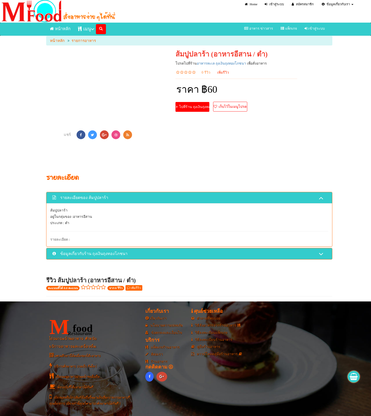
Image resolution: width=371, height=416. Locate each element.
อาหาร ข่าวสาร (258, 28)
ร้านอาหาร (156, 361)
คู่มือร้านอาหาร (206, 347)
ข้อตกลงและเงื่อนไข (163, 333)
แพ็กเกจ (289, 28)
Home (251, 4)
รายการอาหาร (84, 40)
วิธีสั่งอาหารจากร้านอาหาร (215, 325)
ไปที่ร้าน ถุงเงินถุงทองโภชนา (193, 107)
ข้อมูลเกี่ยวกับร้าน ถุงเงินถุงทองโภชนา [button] (188, 254)
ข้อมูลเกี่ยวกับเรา (337, 4)
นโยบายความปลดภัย (164, 325)
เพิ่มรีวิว (223, 72)
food (71, 327)
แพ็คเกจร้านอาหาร (162, 347)
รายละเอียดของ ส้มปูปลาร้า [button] (188, 198)
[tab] (189, 197)
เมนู (84, 29)
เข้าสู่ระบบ (274, 4)
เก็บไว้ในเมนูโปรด (230, 107)
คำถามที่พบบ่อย (206, 318)
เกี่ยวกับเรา (156, 318)
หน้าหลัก (60, 28)
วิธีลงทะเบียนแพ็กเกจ (209, 333)
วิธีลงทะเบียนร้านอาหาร (212, 340)
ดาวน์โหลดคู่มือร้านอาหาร (216, 354)
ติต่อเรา (154, 354)
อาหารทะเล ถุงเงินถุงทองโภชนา (221, 63)
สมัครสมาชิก (303, 4)
